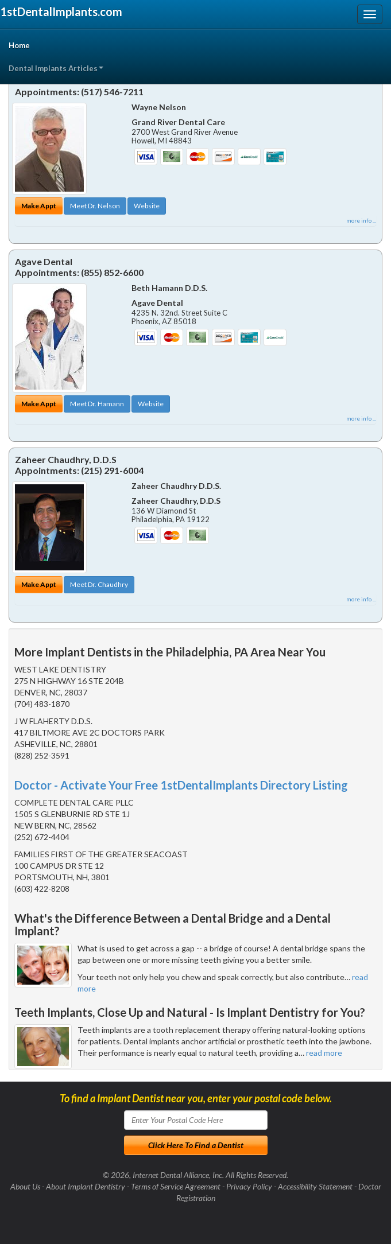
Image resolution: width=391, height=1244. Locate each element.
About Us (25, 1186)
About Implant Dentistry (85, 1186)
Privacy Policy (249, 1186)
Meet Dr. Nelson (95, 205)
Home (19, 45)
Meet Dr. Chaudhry (99, 584)
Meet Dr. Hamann (97, 403)
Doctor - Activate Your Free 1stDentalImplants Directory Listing (181, 785)
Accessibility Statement (315, 1186)
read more (324, 1053)
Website (147, 205)
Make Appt (38, 205)
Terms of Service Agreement (175, 1186)
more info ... (361, 220)
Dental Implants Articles (56, 68)
